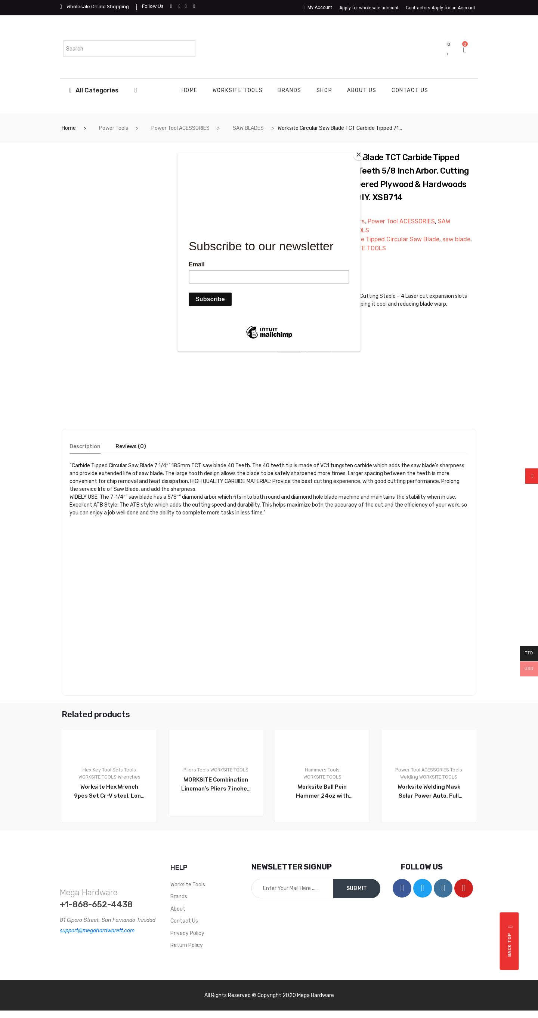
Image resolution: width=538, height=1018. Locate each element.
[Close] (358, 154)
